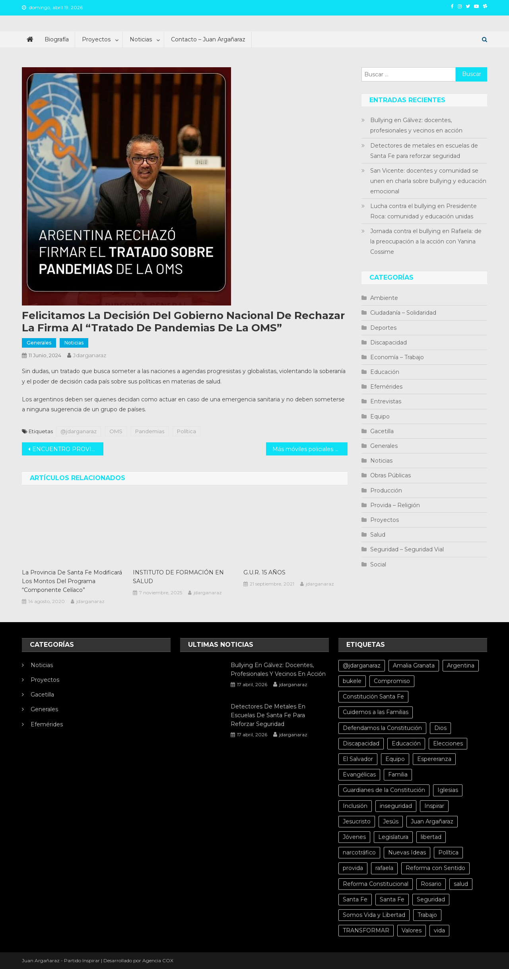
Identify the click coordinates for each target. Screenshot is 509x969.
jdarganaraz (89, 355)
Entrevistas (385, 401)
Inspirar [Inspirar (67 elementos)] (434, 805)
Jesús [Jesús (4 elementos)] (390, 821)
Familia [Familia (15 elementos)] (398, 774)
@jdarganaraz (78, 431)
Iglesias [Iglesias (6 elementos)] (447, 790)
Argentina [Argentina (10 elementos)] (460, 665)
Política (186, 431)
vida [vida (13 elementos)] (439, 930)
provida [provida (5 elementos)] (353, 868)
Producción (386, 490)
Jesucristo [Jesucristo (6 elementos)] (357, 821)
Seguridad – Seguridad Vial (407, 549)
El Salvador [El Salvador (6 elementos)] (358, 759)
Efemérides (386, 386)
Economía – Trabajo (397, 357)
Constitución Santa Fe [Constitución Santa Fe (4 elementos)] (373, 696)
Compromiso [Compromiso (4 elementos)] (392, 681)
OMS (115, 431)
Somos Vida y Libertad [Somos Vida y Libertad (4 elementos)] (374, 914)
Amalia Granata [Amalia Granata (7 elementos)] (414, 665)
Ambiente (384, 298)
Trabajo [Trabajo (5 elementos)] (427, 914)
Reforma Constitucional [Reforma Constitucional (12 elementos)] (375, 883)
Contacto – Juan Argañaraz (208, 39)
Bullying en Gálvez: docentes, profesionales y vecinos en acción (416, 125)
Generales (39, 343)
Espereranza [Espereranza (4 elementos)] (434, 759)
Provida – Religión (395, 505)
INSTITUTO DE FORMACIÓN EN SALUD (178, 577)
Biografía (57, 39)
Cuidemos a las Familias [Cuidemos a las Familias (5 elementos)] (375, 712)
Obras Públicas (390, 475)
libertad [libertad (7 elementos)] (431, 837)
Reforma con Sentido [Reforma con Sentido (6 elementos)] (435, 868)
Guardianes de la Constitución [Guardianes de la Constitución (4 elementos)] (384, 790)
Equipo (380, 416)
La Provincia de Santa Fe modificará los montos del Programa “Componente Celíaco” (72, 581)
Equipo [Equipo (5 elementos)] (395, 759)
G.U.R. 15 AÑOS (264, 572)
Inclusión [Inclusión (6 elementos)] (355, 805)
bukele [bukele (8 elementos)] (352, 681)
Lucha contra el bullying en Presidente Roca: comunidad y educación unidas (423, 211)
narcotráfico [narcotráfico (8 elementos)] (359, 852)
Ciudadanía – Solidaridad (403, 312)
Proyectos (96, 39)
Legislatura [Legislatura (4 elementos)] (393, 837)
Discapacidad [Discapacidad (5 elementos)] (361, 743)
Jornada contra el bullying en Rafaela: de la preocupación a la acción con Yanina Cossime (426, 241)
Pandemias (149, 431)
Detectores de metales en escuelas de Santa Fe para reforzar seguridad (424, 151)
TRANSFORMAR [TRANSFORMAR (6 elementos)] (366, 930)
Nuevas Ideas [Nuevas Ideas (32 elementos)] (407, 852)
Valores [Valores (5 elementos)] (412, 930)
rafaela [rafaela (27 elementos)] (384, 868)
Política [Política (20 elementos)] (448, 852)
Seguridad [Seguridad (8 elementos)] (431, 899)
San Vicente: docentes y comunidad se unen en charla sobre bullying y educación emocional (428, 181)
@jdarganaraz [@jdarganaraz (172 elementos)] (362, 665)
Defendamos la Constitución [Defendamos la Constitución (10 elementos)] (382, 728)
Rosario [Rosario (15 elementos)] (431, 883)
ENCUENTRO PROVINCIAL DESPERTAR (67, 449)
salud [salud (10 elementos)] (461, 883)
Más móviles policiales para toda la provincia (310, 449)
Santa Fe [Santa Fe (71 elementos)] (355, 899)
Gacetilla (382, 431)
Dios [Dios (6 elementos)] (440, 728)
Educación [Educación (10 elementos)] (406, 743)
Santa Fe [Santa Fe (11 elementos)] (392, 899)
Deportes (383, 327)
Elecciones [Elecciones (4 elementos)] (448, 743)
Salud (377, 534)
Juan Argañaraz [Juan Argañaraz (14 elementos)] (432, 821)
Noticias (141, 39)
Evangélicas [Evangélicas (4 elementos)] (359, 774)
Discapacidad (388, 342)
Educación (384, 372)
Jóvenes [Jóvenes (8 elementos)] (354, 837)
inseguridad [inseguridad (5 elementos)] (396, 805)
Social (378, 564)
